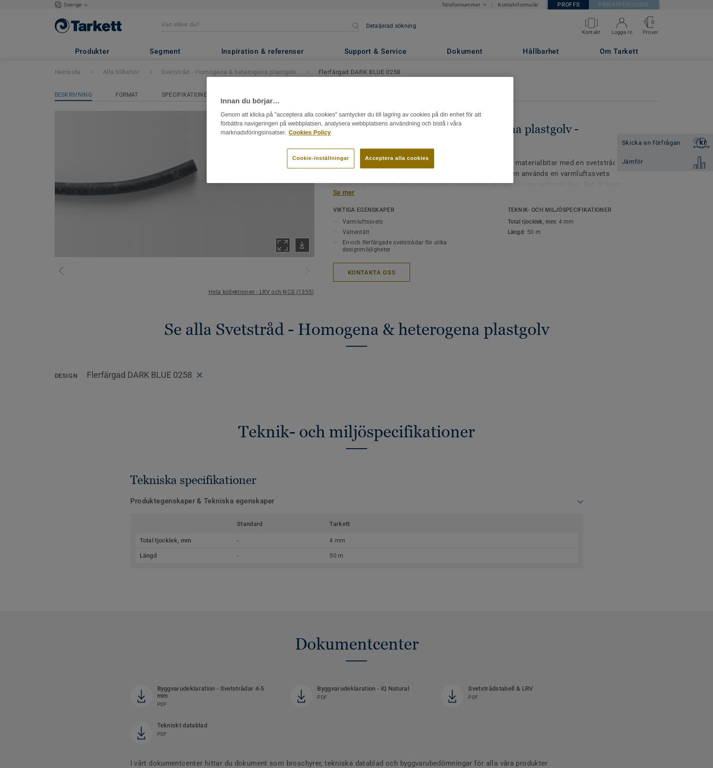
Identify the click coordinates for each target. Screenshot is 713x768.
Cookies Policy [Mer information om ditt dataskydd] (310, 132)
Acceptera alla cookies (397, 158)
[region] (360, 130)
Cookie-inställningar (320, 158)
